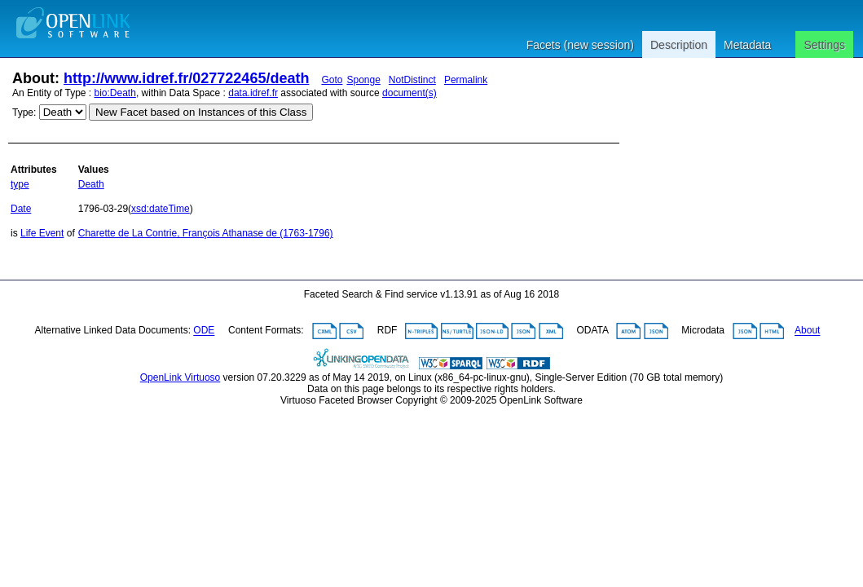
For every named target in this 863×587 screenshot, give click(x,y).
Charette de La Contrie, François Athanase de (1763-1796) (205, 233)
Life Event (42, 233)
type (20, 184)
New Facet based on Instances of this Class (200, 112)
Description (678, 44)
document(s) (409, 93)
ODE (203, 331)
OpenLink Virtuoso (180, 377)
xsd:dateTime (160, 208)
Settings (824, 44)
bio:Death (115, 93)
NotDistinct (412, 80)
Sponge (363, 80)
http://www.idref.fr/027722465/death (186, 78)
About (807, 331)
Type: (24, 112)
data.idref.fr (253, 93)
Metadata (747, 44)
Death (91, 184)
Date (21, 208)
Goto (331, 80)
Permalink (465, 80)
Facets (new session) (580, 44)
